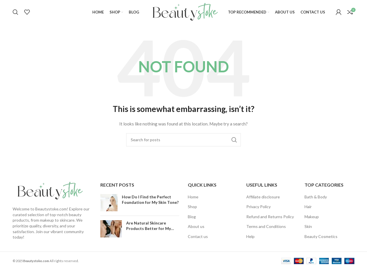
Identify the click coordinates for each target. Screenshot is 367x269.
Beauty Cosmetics (320, 236)
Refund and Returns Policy (270, 216)
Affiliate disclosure (263, 196)
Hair (308, 206)
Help (250, 236)
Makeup (311, 216)
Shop (192, 206)
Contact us (198, 236)
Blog (192, 216)
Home (193, 196)
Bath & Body (315, 196)
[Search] (15, 12)
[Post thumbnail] (109, 202)
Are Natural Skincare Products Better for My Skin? (148, 228)
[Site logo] (183, 11)
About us (196, 226)
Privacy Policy (258, 206)
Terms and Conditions (266, 226)
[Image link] (48, 190)
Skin (308, 226)
